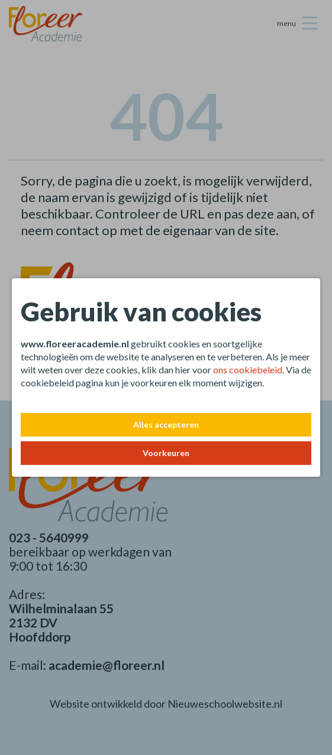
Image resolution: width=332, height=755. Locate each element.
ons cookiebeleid (247, 369)
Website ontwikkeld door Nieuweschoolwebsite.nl (166, 703)
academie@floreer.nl (107, 665)
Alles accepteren (166, 424)
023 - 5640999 (49, 537)
